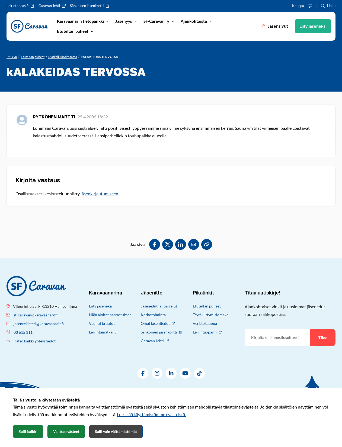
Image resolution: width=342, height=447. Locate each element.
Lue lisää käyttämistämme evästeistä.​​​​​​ (151, 414)
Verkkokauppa (205, 323)
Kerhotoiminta (153, 314)
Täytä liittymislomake (210, 314)
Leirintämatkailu (103, 332)
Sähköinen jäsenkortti (161, 332)
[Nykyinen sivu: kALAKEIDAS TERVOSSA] (99, 57)
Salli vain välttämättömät (116, 431)
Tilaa (322, 337)
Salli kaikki (28, 431)
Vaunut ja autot (102, 323)
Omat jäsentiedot (158, 323)
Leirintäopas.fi (207, 332)
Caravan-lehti (155, 340)
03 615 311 (23, 332)
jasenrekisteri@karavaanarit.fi (39, 323)
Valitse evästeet (66, 431)
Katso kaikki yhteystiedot (35, 341)
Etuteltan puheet (207, 306)
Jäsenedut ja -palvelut (159, 306)
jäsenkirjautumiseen (99, 193)
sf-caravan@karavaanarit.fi (36, 315)
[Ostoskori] (310, 6)
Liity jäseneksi (100, 306)
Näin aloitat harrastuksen (110, 314)
